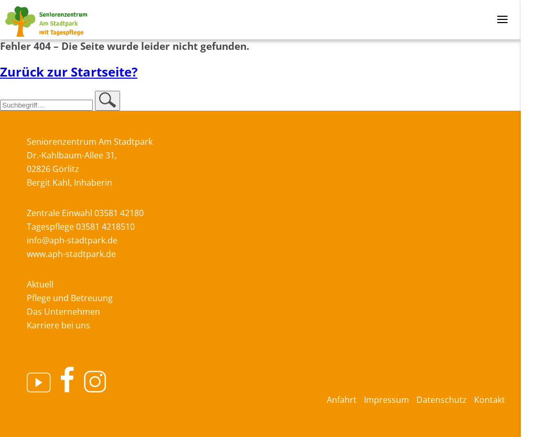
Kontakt (489, 400)
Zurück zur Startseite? (68, 71)
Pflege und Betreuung (70, 298)
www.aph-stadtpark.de (71, 254)
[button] (107, 101)
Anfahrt (342, 400)
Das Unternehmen (63, 311)
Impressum (386, 400)
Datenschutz (441, 400)
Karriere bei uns (58, 325)
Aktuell (40, 284)
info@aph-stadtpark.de (72, 240)
